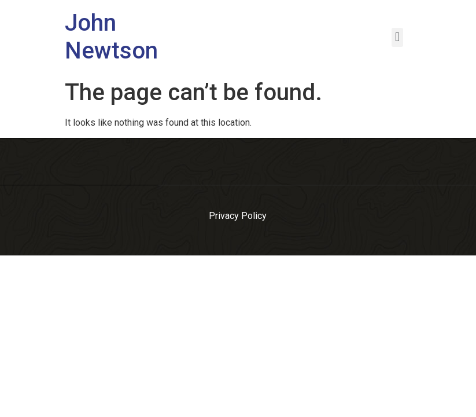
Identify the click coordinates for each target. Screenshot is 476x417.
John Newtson (111, 36)
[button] (397, 37)
